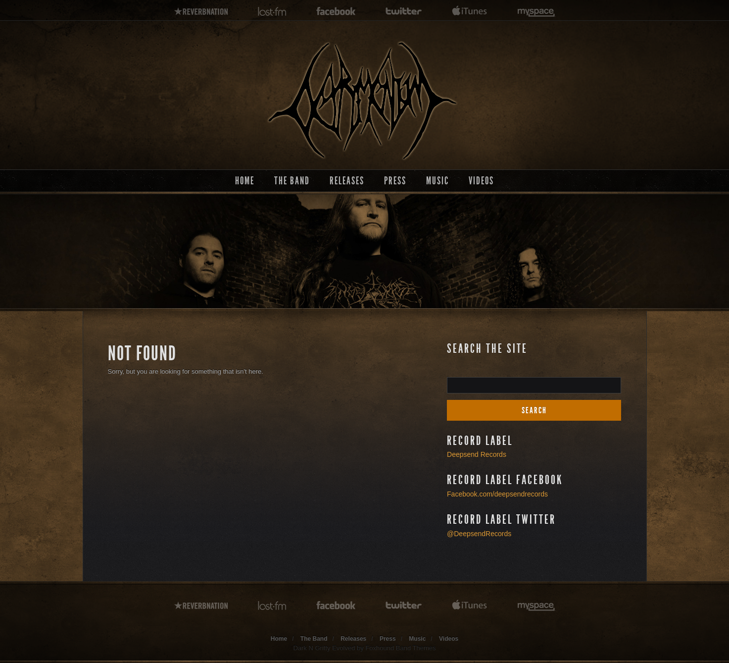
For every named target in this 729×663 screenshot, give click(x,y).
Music (437, 180)
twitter (404, 11)
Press (395, 180)
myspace (536, 11)
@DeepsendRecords (479, 534)
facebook (336, 11)
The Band (292, 180)
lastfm (272, 11)
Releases (347, 180)
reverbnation (201, 11)
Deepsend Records (476, 454)
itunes (469, 11)
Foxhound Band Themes (400, 648)
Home (244, 180)
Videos (481, 180)
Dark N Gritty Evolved (324, 648)
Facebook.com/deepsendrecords (497, 494)
